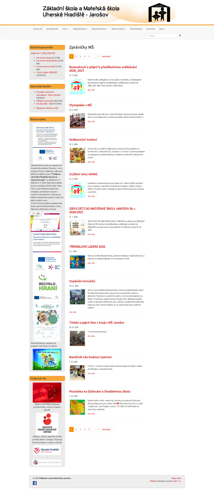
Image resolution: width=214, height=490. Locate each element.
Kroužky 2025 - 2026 (44, 103)
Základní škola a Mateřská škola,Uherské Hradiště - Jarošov (107, 12)
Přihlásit (153, 481)
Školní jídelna (136, 29)
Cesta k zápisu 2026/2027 (46, 72)
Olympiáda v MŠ (80, 105)
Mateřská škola (99, 29)
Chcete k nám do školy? (46, 66)
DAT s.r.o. (177, 481)
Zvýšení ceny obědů (83, 174)
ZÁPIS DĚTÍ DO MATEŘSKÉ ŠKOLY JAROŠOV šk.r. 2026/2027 (102, 210)
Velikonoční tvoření (83, 139)
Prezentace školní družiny (47, 60)
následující (106, 56)
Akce (162, 29)
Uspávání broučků (82, 281)
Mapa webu (176, 478)
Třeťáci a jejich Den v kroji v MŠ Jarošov (96, 322)
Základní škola (80, 29)
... (93, 56)
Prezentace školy (43, 57)
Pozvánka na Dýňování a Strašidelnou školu (99, 391)
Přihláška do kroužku (45, 101)
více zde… (92, 90)
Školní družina (119, 29)
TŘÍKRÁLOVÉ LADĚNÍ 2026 (87, 246)
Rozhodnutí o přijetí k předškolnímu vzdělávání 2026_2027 (103, 69)
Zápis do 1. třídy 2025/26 (43, 53)
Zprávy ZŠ (37, 29)
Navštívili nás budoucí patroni (90, 357)
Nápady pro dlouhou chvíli (47, 108)
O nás (65, 29)
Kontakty (150, 29)
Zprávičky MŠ (52, 29)
